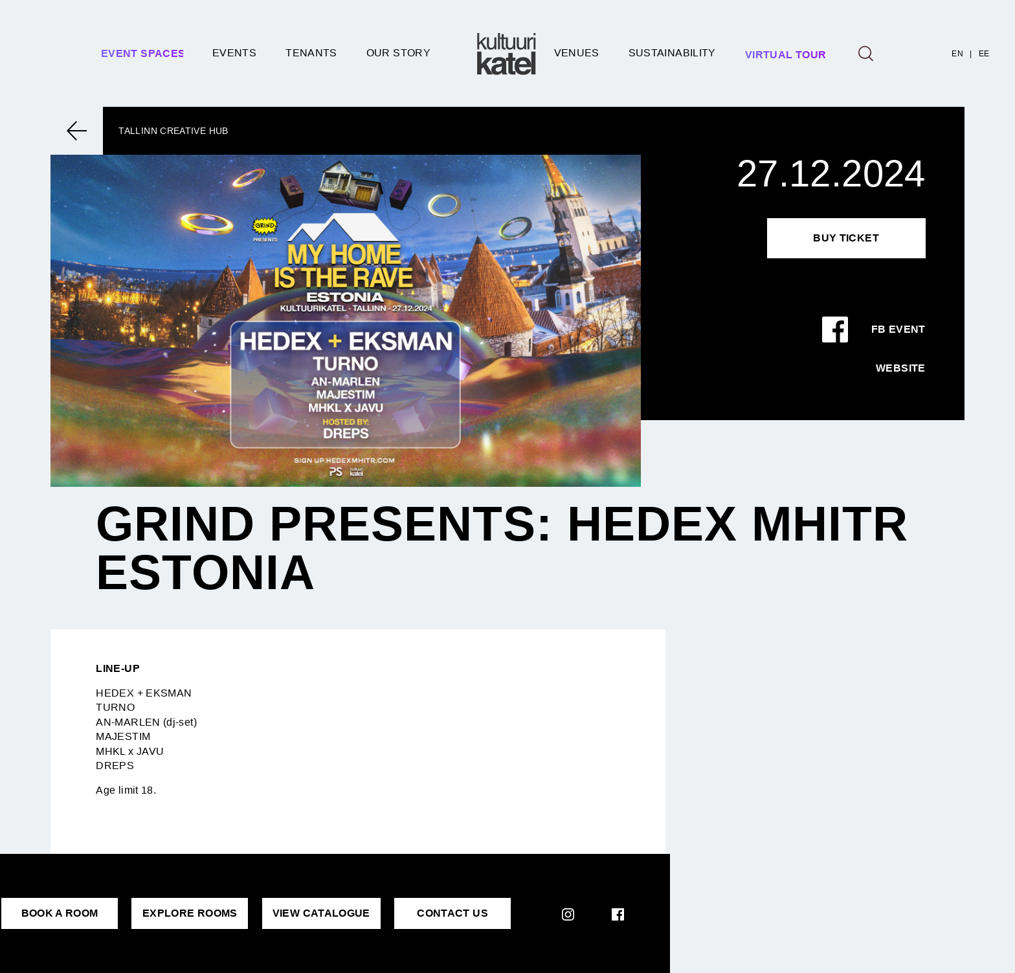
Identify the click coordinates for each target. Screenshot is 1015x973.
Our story (398, 52)
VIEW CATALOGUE (321, 913)
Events (234, 52)
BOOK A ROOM (59, 913)
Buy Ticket (846, 237)
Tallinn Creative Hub (173, 131)
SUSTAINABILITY (672, 52)
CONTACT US (452, 913)
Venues (576, 52)
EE (984, 53)
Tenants (311, 52)
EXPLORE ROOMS (190, 913)
